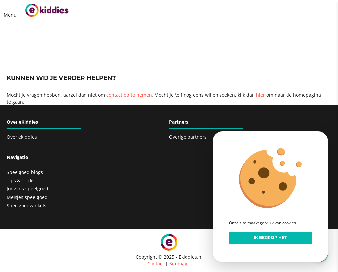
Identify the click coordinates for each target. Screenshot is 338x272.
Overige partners (188, 137)
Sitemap (178, 263)
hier (260, 95)
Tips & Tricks (21, 180)
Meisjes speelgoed (27, 197)
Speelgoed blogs (25, 172)
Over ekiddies (22, 137)
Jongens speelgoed (27, 189)
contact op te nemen (129, 95)
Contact (155, 263)
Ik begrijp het (270, 237)
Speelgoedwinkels (26, 205)
